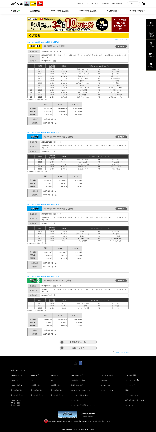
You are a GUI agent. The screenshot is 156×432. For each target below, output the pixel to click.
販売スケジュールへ (122, 39)
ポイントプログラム (137, 11)
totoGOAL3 (55, 42)
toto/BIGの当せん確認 (88, 11)
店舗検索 (105, 4)
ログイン (133, 3)
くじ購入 (14, 11)
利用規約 (80, 4)
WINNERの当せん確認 (59, 11)
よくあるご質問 (92, 4)
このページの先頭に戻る (122, 352)
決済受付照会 (35, 11)
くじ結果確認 (112, 11)
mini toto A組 (35, 42)
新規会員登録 (117, 4)
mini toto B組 (45, 42)
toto (28, 42)
